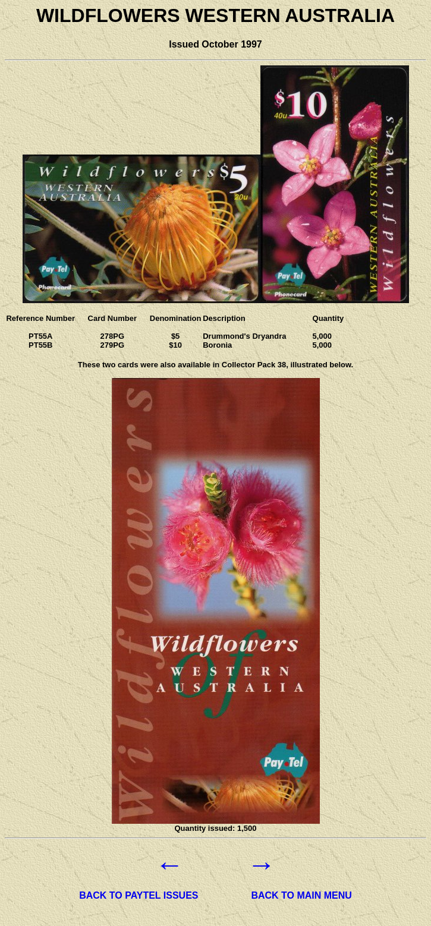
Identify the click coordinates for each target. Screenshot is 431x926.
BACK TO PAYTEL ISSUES (138, 895)
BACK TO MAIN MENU (301, 895)
